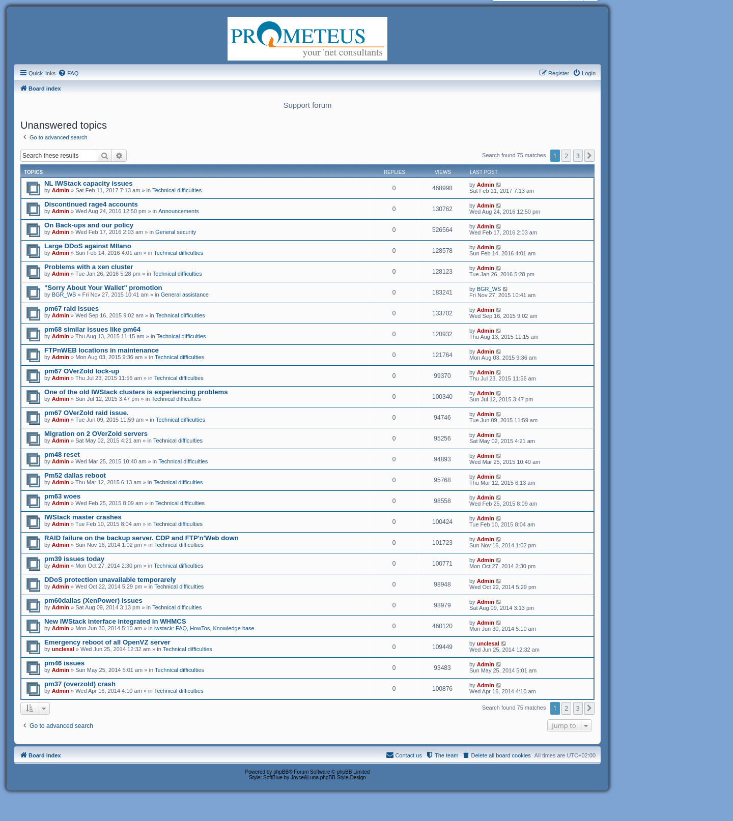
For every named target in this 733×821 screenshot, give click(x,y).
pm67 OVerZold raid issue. (86, 413)
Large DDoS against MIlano (87, 246)
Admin (60, 190)
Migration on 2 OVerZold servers (96, 433)
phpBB (281, 772)
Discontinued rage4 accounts (91, 204)
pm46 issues (64, 663)
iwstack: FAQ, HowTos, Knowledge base (204, 628)
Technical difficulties (177, 190)
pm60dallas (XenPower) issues (93, 600)
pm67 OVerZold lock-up (81, 371)
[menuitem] (68, 73)
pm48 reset (62, 454)
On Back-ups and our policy (88, 225)
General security (175, 232)
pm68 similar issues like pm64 (92, 329)
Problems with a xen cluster (88, 267)
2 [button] (566, 155)
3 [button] (578, 155)
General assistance (185, 294)
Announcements (178, 211)
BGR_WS (64, 294)
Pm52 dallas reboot (75, 475)
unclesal (63, 649)
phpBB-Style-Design (343, 777)
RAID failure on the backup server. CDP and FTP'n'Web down (141, 538)
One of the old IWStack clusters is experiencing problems (136, 392)
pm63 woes (62, 496)
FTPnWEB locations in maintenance (101, 350)
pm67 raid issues (71, 308)
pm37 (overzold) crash (80, 684)
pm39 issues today (74, 559)
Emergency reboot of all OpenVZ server (107, 642)
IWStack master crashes (83, 517)
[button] (589, 156)
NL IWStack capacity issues (88, 183)
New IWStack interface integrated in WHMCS (115, 621)
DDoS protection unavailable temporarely (110, 579)
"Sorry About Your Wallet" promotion (103, 287)
